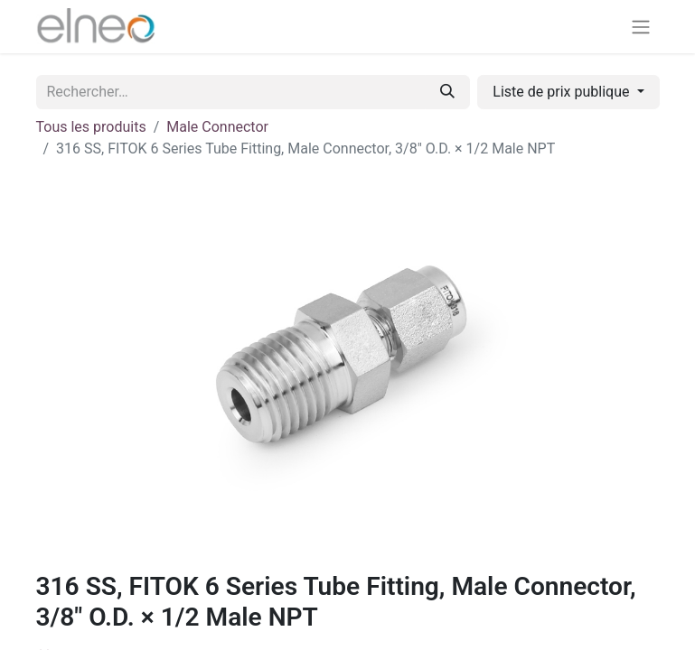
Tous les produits (91, 126)
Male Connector (217, 126)
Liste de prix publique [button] (563, 91)
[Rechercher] (447, 92)
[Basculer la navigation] (641, 26)
